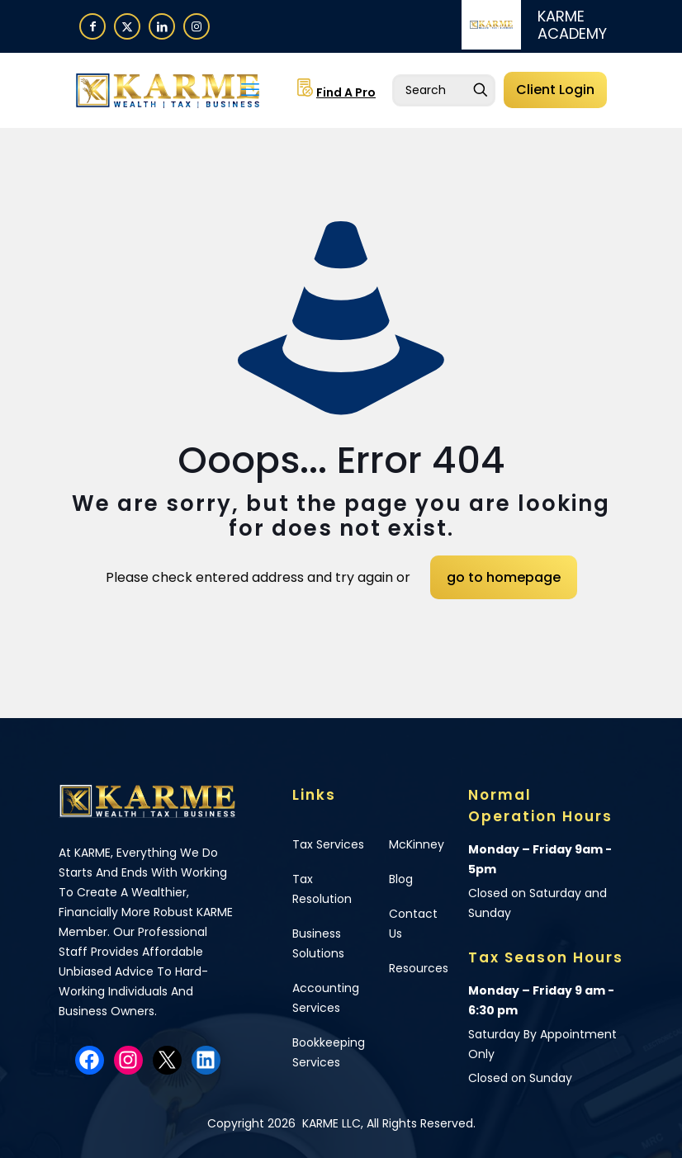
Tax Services (328, 844)
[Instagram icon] (196, 26)
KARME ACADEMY (572, 25)
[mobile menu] (250, 90)
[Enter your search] (443, 90)
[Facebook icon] (92, 26)
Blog (401, 879)
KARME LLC (330, 1123)
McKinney (416, 844)
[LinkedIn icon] (162, 26)
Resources (418, 968)
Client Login (555, 89)
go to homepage (504, 577)
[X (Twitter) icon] (127, 26)
